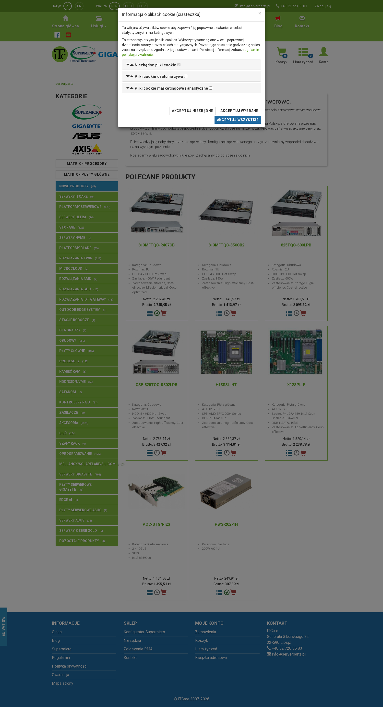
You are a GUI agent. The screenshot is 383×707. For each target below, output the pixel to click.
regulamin (251, 50)
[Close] (259, 13)
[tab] (191, 65)
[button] (151, 65)
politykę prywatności (137, 55)
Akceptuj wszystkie (238, 120)
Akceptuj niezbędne (192, 111)
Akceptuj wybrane (239, 111)
